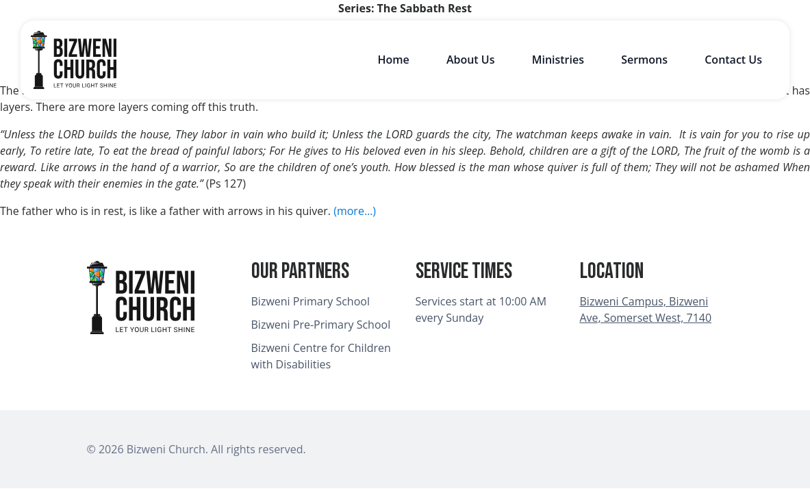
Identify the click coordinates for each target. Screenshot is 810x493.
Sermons (644, 59)
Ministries (558, 59)
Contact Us (733, 59)
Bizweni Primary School (310, 301)
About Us (470, 59)
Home (393, 59)
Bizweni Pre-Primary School (321, 324)
